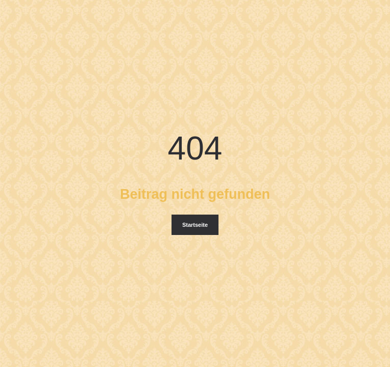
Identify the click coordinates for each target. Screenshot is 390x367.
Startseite (195, 225)
